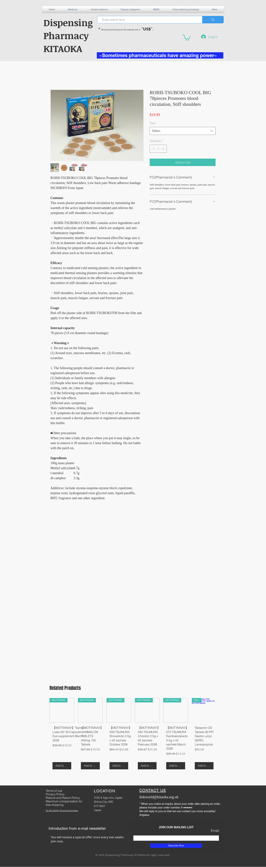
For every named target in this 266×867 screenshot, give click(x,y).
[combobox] (183, 131)
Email (215, 830)
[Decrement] (153, 148)
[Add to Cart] (61, 765)
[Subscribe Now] (176, 845)
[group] (133, 735)
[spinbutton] (158, 148)
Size (152, 123)
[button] (73, 9)
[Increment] (163, 148)
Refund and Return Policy (63, 798)
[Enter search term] (148, 19)
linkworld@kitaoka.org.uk (158, 797)
